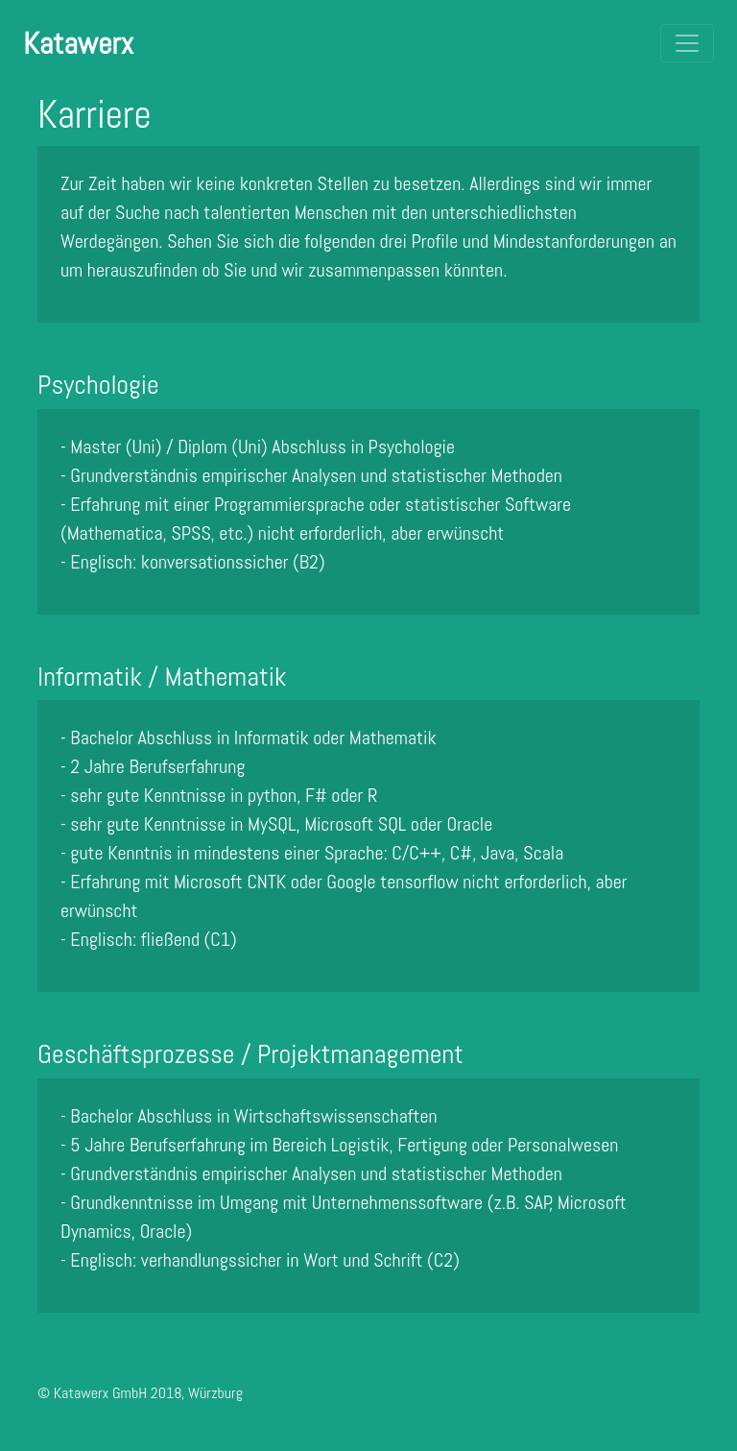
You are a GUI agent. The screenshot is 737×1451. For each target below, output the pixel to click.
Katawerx (78, 43)
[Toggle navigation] (687, 43)
